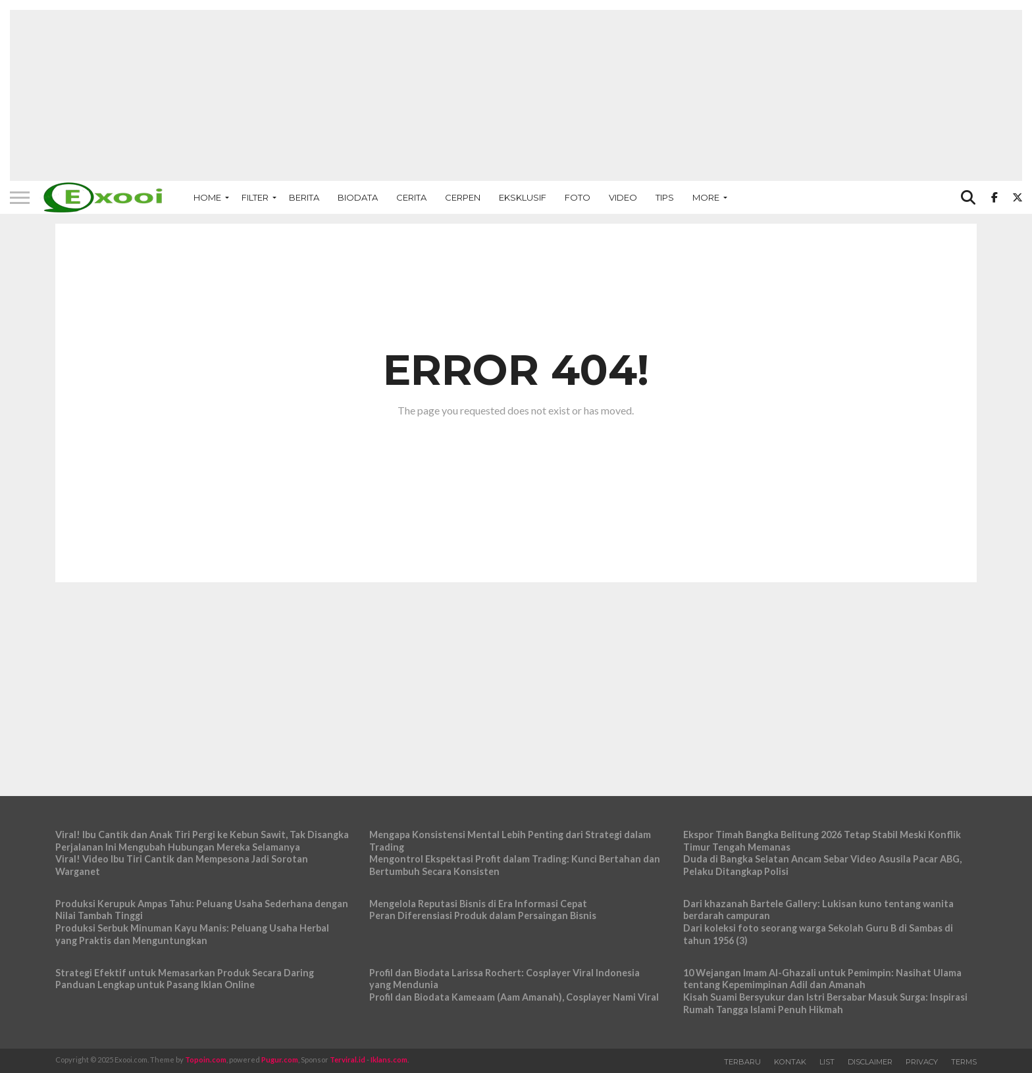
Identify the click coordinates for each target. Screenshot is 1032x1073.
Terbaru (742, 1061)
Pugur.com (279, 1059)
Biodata (358, 197)
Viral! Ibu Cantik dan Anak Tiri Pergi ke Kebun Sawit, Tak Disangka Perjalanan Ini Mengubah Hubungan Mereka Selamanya (202, 841)
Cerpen (462, 197)
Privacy (922, 1061)
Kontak (790, 1061)
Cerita (411, 197)
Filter (255, 197)
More (705, 197)
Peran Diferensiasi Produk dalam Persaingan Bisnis (482, 915)
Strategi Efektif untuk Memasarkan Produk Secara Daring (184, 972)
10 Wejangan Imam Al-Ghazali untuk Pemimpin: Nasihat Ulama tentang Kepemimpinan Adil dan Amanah (822, 979)
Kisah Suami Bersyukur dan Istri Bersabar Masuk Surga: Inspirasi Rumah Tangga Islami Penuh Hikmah (825, 1003)
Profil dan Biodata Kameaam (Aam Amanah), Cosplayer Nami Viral (514, 997)
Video (623, 197)
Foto (577, 197)
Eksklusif (522, 197)
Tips (665, 197)
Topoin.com (205, 1059)
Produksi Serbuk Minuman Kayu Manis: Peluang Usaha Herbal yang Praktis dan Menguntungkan (192, 934)
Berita (304, 197)
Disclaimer (870, 1061)
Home (207, 197)
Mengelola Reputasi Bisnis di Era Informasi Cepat (478, 903)
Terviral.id (347, 1059)
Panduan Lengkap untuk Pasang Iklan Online (155, 984)
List (827, 1061)
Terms (964, 1061)
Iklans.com (389, 1059)
